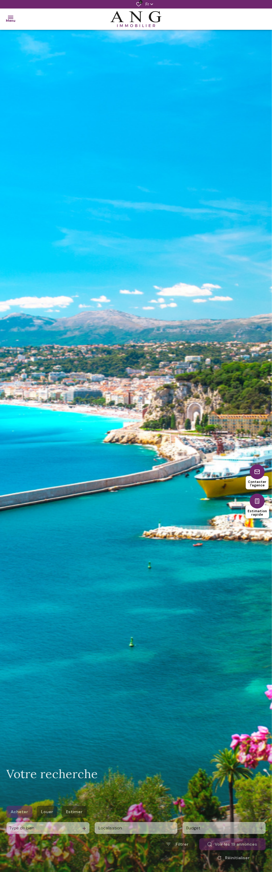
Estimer (74, 819)
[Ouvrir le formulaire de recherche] (177, 852)
